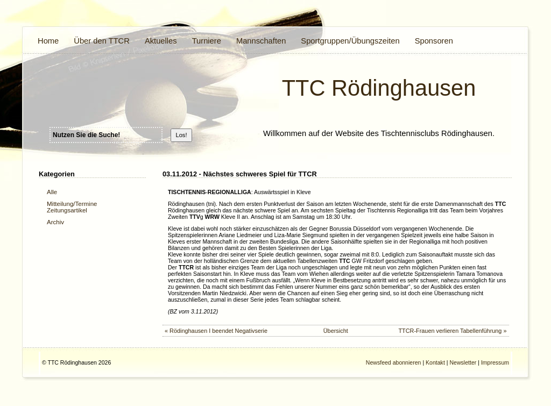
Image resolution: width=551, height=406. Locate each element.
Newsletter (462, 362)
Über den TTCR (102, 41)
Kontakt (435, 362)
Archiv (55, 222)
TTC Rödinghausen (379, 88)
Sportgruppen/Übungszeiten (350, 41)
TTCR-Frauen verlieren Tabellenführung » (452, 330)
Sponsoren (434, 41)
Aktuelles (161, 41)
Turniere (206, 41)
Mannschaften (261, 41)
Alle (52, 192)
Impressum (495, 362)
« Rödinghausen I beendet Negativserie (216, 330)
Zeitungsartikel (67, 210)
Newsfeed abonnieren (393, 362)
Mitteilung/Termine (72, 204)
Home (48, 41)
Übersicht (335, 330)
